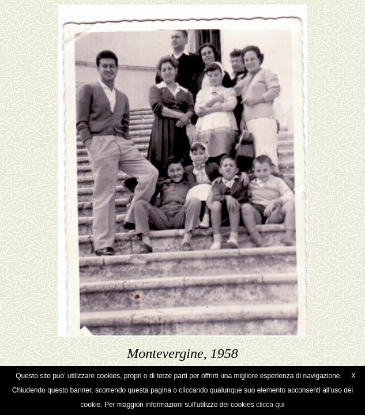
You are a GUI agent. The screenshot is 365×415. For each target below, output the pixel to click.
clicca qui (270, 405)
